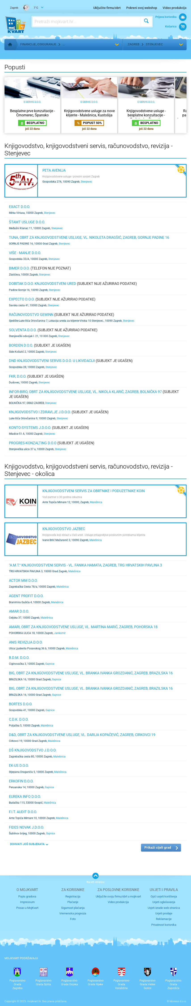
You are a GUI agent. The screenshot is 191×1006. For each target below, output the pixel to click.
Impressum (27, 902)
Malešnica (96, 502)
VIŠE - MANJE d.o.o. (25, 253)
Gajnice (49, 663)
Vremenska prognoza (72, 913)
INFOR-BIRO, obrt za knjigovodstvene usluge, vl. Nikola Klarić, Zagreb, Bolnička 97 (85, 392)
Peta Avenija (54, 170)
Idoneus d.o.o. (178, 1001)
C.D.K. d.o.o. (19, 719)
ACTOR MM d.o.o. (23, 580)
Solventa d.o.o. (23, 330)
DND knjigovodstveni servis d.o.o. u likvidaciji (52, 361)
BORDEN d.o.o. (21, 345)
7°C (24, 8)
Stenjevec (154, 44)
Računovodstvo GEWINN (31, 315)
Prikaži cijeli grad (157, 848)
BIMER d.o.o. (19, 268)
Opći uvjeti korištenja (164, 896)
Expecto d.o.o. (22, 299)
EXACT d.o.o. (19, 207)
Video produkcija (175, 8)
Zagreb (133, 44)
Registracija (72, 896)
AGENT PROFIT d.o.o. (26, 596)
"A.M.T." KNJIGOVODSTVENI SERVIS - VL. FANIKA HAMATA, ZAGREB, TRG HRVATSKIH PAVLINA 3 (85, 565)
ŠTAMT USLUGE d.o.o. (27, 222)
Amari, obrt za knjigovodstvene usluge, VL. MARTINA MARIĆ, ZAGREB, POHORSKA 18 (83, 627)
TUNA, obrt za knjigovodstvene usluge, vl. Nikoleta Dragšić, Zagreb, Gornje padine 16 (89, 237)
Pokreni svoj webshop (141, 8)
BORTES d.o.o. (20, 704)
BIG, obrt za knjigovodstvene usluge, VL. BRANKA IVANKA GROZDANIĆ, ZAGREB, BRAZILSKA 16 (91, 673)
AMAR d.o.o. (19, 611)
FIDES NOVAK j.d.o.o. (26, 827)
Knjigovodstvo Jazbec (63, 529)
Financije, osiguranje (38, 44)
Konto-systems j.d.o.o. (30, 428)
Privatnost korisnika (163, 924)
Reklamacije (164, 919)
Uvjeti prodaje (163, 913)
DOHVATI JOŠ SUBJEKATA (27, 844)
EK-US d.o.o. (19, 765)
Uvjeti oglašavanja (163, 902)
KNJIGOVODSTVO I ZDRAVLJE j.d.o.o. (40, 412)
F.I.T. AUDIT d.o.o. (23, 812)
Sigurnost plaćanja (73, 907)
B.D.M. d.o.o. (19, 658)
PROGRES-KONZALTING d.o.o (32, 443)
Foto (73, 919)
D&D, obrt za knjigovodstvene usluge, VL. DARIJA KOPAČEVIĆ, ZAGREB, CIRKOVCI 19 (82, 735)
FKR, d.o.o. (17, 376)
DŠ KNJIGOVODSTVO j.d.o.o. (32, 750)
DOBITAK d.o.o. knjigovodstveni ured (42, 284)
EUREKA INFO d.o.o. (25, 796)
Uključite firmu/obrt (107, 8)
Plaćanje (72, 902)
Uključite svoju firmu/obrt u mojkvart (118, 896)
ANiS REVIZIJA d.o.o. (26, 642)
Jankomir (60, 633)
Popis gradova (27, 896)
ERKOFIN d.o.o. (21, 781)
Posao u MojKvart (27, 907)
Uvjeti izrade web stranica (164, 907)
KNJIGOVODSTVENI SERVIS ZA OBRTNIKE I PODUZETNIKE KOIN (93, 491)
